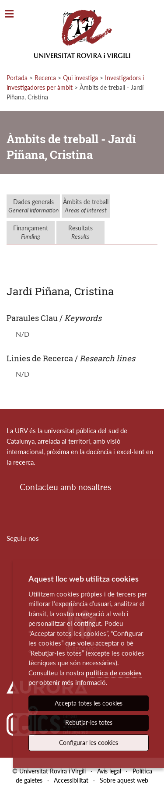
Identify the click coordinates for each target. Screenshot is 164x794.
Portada (17, 77)
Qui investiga (80, 77)
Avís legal (109, 771)
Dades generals (33, 206)
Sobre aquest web (124, 780)
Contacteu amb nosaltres (65, 487)
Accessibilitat (71, 780)
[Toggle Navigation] (9, 14)
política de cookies (114, 673)
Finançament (30, 232)
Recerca (45, 77)
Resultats (80, 232)
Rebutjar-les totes (88, 722)
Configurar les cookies (88, 742)
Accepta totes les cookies (88, 703)
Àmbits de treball (85, 206)
